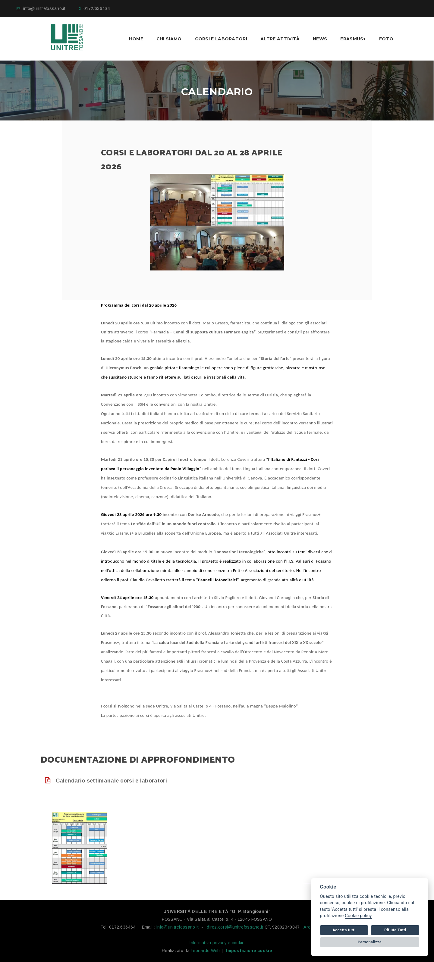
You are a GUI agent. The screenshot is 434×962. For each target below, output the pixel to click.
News (320, 39)
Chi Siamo (169, 39)
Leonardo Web (205, 950)
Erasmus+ (353, 39)
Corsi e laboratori (221, 39)
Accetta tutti (343, 930)
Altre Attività (280, 39)
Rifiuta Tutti (395, 930)
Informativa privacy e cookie (216, 942)
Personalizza (370, 942)
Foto (386, 39)
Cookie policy (358, 915)
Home (136, 39)
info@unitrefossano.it (44, 8)
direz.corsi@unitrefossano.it (235, 927)
